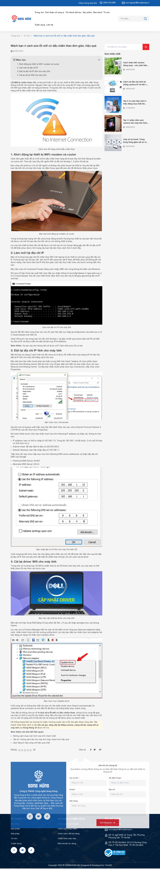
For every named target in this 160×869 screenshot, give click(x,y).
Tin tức (105, 12)
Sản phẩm (86, 12)
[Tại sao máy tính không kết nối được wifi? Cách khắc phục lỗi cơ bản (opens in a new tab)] (53, 346)
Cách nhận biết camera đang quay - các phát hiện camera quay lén (135, 64)
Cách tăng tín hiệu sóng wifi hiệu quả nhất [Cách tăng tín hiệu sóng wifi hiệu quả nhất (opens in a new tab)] (31, 743)
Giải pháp (15, 834)
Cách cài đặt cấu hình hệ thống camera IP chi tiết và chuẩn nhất (135, 83)
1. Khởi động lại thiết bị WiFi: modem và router (38, 65)
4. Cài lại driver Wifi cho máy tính (32, 76)
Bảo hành (96, 12)
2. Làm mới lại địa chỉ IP (27, 68)
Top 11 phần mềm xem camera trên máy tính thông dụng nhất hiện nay (135, 122)
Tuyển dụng (39, 25)
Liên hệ (49, 25)
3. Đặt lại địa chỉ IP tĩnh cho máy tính (33, 72)
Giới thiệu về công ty (54, 12)
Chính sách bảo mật (67, 839)
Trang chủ (38, 12)
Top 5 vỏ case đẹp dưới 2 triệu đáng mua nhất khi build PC (134, 103)
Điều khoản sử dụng (67, 844)
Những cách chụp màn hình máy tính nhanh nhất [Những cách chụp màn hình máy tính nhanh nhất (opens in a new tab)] (34, 736)
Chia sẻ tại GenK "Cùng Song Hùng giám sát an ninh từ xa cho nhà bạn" (135, 141)
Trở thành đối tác (73, 12)
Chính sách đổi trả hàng (69, 834)
